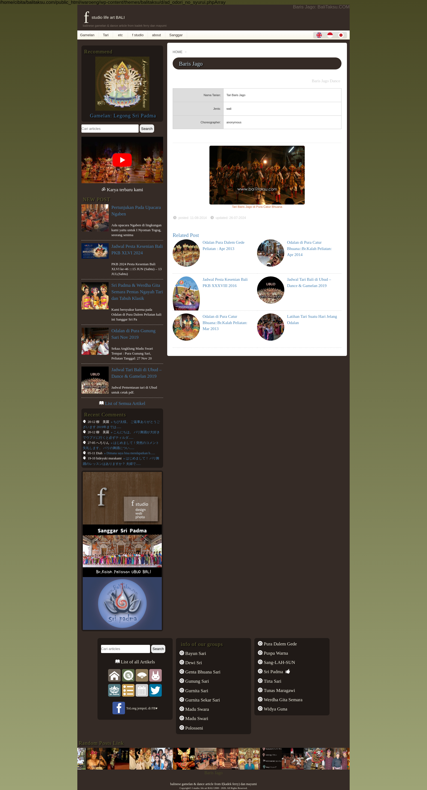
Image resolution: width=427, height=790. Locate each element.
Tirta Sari (272, 681)
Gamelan (87, 35)
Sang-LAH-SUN (279, 662)
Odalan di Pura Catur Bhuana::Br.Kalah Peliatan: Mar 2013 (225, 322)
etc (120, 35)
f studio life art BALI (104, 17)
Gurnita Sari (196, 690)
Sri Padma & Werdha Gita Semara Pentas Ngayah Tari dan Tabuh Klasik (137, 292)
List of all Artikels (137, 661)
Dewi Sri (193, 662)
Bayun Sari (195, 653)
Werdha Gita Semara (282, 699)
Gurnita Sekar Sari (202, 700)
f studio (138, 35)
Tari (106, 35)
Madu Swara (196, 709)
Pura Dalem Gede (280, 643)
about (156, 35)
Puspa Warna (275, 653)
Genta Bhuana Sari (202, 672)
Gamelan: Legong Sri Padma (123, 115)
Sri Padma (273, 671)
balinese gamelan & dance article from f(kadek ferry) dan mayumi (213, 784)
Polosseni (193, 728)
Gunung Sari (196, 681)
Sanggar (176, 35)
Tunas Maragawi (279, 690)
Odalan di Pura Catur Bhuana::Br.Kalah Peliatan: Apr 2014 (309, 248)
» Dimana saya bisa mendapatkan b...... (129, 453)
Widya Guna (275, 709)
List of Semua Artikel (125, 403)
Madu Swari (196, 718)
